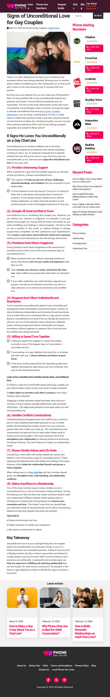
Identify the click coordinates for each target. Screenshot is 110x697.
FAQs (45, 665)
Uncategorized (79, 243)
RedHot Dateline (90, 146)
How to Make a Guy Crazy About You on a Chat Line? (87, 180)
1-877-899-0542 (92, 110)
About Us (21, 665)
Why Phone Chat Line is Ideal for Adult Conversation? (87, 188)
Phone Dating (79, 233)
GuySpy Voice (93, 99)
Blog (93, 665)
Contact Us (44, 669)
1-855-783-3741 (92, 48)
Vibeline (90, 37)
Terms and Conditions (61, 665)
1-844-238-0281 (92, 90)
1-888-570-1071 (92, 69)
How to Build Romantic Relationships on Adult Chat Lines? (85, 197)
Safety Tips (34, 665)
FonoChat (91, 58)
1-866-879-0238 (92, 135)
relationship (54, 28)
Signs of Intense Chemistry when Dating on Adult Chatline (87, 213)
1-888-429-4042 (92, 159)
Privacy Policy (82, 665)
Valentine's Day (80, 248)
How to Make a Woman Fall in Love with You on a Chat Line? (86, 205)
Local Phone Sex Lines (63, 669)
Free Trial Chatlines (94, 6)
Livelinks (90, 79)
